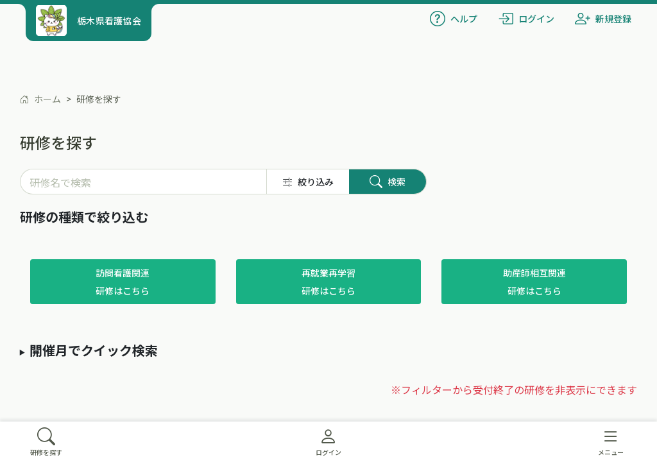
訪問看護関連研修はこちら (122, 281)
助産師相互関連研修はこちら (534, 281)
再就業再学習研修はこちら (328, 281)
